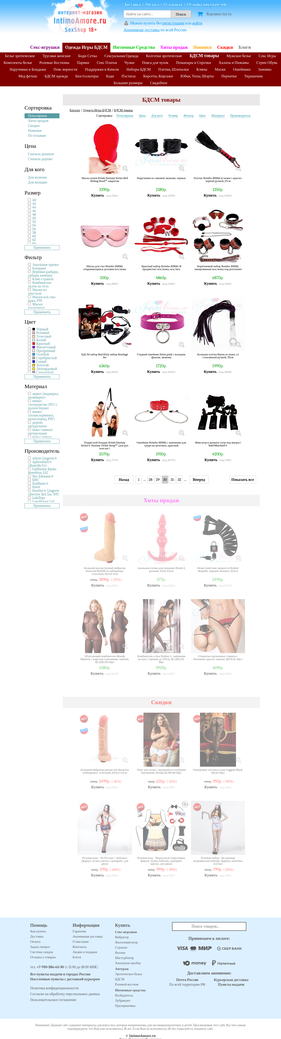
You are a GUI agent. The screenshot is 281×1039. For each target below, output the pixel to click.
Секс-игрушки (45, 47)
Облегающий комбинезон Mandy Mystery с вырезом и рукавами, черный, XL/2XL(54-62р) (104, 659)
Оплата (152, 4)
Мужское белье (239, 56)
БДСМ (120, 979)
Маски (220, 69)
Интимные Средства (134, 47)
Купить (97, 195)
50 (34, 218)
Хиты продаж (174, 47)
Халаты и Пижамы (234, 62)
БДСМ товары (204, 55)
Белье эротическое (20, 56)
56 (34, 229)
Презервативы (125, 1006)
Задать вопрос (40, 947)
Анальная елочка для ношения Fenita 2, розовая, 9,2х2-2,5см (161, 570)
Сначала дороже (40, 159)
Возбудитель (124, 995)
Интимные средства (130, 990)
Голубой (40, 354)
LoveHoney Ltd (43, 501)
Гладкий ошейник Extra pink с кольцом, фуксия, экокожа (161, 356)
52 (34, 222)
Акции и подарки (85, 952)
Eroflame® (40, 483)
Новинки (202, 47)
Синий (39, 362)
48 (34, 215)
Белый (39, 340)
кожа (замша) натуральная (40, 431)
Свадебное (159, 83)
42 (34, 204)
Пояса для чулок (155, 62)
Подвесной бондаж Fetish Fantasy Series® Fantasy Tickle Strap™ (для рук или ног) (104, 445)
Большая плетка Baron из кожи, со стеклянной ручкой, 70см (218, 356)
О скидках (172, 4)
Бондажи (39, 268)
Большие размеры (128, 83)
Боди (110, 76)
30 (165, 479)
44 (34, 207)
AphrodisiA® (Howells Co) (40, 464)
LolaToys (38, 498)
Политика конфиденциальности (54, 988)
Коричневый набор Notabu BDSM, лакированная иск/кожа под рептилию (218, 268)
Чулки (129, 62)
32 (179, 479)
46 (34, 211)
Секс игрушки (126, 932)
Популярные (37, 116)
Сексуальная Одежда (121, 56)
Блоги (244, 47)
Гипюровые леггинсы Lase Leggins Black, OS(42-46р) (218, 771)
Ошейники (242, 69)
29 (158, 479)
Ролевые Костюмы (54, 62)
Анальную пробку (128, 963)
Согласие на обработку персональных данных (65, 994)
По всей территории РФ (187, 982)
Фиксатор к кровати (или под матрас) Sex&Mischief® (218, 444)
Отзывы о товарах (43, 957)
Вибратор (122, 937)
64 (34, 243)
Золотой (40, 365)
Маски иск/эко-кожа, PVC (42, 299)
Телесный (41, 336)
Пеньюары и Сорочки (193, 62)
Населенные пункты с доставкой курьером (65, 979)
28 (150, 479)
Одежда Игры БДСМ (86, 47)
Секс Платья (107, 62)
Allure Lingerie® (44, 458)
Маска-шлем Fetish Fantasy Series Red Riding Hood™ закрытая (105, 180)
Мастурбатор (124, 958)
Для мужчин (37, 177)
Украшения (253, 76)
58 (34, 233)
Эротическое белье (128, 974)
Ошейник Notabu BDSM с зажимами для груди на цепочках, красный (161, 444)
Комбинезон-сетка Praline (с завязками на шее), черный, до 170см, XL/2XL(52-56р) (161, 659)
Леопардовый (44, 369)
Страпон (121, 947)
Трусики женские (57, 56)
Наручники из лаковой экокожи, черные (161, 178)
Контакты (80, 947)
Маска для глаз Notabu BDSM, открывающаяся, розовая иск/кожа (104, 268)
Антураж (122, 969)
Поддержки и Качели (102, 69)
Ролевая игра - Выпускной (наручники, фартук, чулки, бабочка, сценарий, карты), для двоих (161, 860)
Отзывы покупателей (206, 4)
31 (172, 479)
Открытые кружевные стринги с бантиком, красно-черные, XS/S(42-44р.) (218, 658)
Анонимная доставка (142, 30)
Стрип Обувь (266, 62)
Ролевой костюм (126, 984)
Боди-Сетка (87, 56)
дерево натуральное (37, 424)
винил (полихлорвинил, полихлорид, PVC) (41, 415)
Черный (40, 329)
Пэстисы (129, 76)
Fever (36, 487)
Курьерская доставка (231, 980)
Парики (83, 62)
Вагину (120, 953)
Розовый (40, 333)
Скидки (225, 47)
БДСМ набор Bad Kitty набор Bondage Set (104, 356)
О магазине (81, 942)
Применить (42, 248)
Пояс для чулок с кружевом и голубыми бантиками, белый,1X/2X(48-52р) (161, 771)
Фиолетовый (44, 347)
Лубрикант (123, 1001)
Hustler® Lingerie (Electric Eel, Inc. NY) (43, 492)
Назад (124, 479)
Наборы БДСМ (139, 69)
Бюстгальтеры (87, 76)
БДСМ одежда (56, 76)
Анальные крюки (45, 265)
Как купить (38, 931)
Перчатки (229, 76)
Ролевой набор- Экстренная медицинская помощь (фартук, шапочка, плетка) (218, 860)
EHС (35, 480)
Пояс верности (65, 69)
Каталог (75, 110)
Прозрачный (43, 351)
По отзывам (37, 136)
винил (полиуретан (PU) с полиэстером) (42, 404)
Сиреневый (43, 372)
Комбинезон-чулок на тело (40, 284)
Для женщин (37, 182)
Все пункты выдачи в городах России (60, 974)
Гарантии (79, 931)
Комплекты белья (18, 62)
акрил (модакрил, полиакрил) (43, 395)
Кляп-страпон (43, 279)
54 (34, 225)
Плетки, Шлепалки (173, 69)
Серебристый (44, 358)
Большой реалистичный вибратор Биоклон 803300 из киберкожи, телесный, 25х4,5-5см (105, 571)
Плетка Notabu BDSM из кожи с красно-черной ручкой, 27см (218, 180)
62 (34, 240)
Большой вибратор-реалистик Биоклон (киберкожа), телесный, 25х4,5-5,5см (105, 771)
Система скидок (41, 952)
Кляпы (201, 69)
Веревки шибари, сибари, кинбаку (43, 274)
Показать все (242, 479)
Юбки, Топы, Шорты (197, 76)
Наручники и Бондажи (28, 69)
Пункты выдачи (231, 985)
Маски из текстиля (37, 292)
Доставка (132, 4)
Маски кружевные (36, 306)
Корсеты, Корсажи (158, 76)
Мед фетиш (27, 76)
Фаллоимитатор (126, 942)
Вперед (199, 479)
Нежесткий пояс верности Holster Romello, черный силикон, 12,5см (218, 570)
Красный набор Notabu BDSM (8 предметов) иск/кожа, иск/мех (161, 268)
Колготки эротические (164, 56)
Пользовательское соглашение (53, 1000)
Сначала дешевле (41, 154)
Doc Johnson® (43, 476)
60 (34, 236)
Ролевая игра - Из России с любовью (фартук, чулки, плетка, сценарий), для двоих (104, 860)
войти (197, 23)
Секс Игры (267, 56)
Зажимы (264, 69)
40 (34, 200)
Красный (41, 344)
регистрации (173, 23)
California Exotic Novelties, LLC (42, 471)
